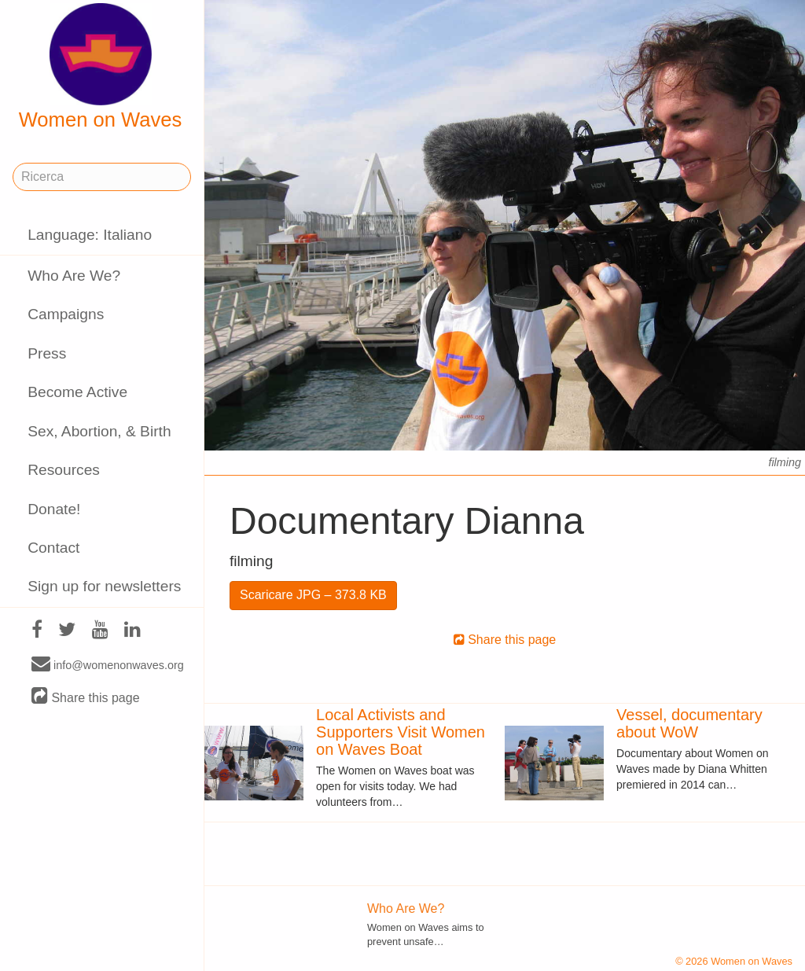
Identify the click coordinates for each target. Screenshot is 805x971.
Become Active (77, 392)
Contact (53, 547)
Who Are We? (74, 275)
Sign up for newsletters (104, 586)
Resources (64, 470)
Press (47, 353)
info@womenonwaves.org (107, 664)
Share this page (85, 697)
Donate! (54, 509)
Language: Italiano (90, 234)
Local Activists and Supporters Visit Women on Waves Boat (400, 732)
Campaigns (66, 314)
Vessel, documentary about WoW (689, 723)
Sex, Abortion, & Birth (99, 431)
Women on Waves (100, 67)
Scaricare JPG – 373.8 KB (313, 594)
